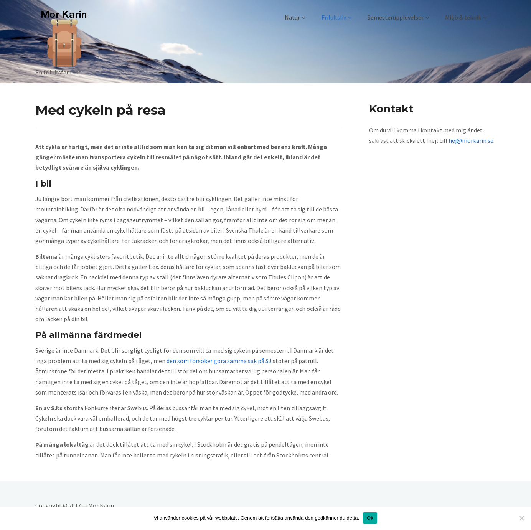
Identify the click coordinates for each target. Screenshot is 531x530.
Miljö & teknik (463, 17)
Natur (292, 17)
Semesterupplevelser (396, 17)
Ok (370, 518)
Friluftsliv (334, 17)
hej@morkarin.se (471, 140)
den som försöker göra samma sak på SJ (219, 361)
